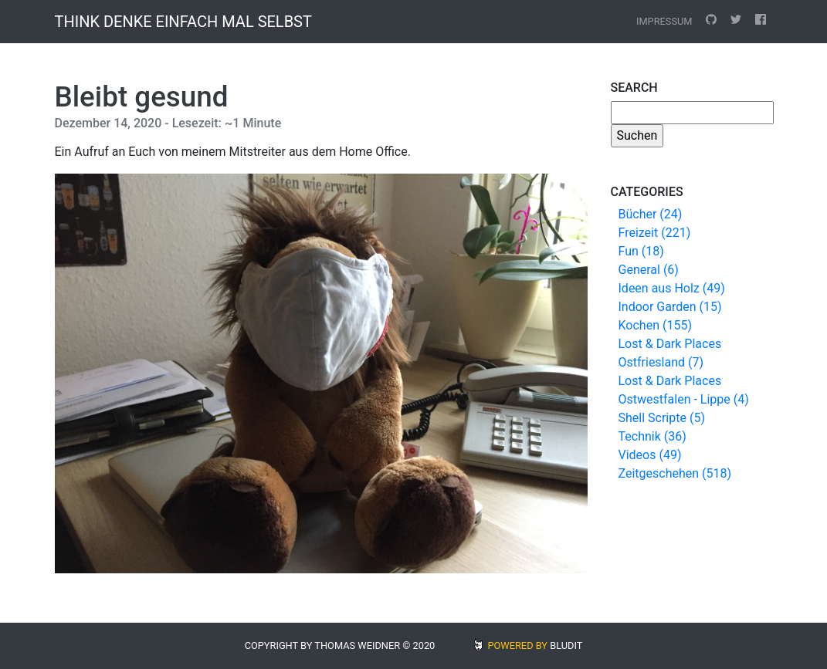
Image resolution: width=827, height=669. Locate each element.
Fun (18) (641, 251)
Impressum (664, 21)
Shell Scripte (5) (662, 418)
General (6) (649, 269)
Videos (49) (650, 455)
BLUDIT (566, 645)
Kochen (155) (655, 325)
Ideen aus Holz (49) (672, 288)
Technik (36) (652, 436)
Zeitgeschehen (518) (675, 473)
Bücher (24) (651, 214)
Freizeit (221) (655, 232)
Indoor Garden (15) (670, 306)
